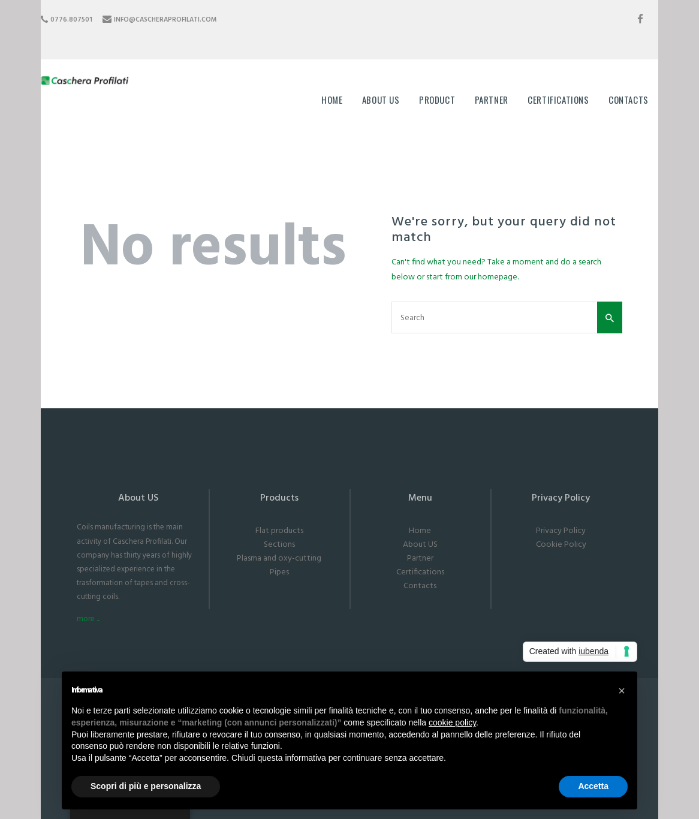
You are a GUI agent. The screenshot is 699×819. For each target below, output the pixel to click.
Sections (279, 545)
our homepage (490, 277)
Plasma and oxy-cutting (279, 558)
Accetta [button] (593, 786)
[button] (621, 690)
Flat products (279, 531)
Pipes (279, 572)
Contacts (419, 586)
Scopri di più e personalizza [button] (146, 786)
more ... (88, 619)
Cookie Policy (561, 545)
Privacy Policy (561, 531)
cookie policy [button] (452, 722)
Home (420, 531)
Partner (420, 558)
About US (420, 545)
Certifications (420, 572)
